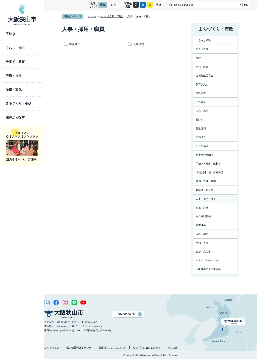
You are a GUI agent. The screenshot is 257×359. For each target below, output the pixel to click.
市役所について (126, 314)
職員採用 (74, 44)
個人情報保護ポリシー (78, 347)
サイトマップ (51, 347)
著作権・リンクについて (112, 347)
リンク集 (173, 347)
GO (246, 5)
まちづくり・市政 (111, 16)
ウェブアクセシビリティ (146, 347)
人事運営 (138, 44)
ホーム (92, 16)
